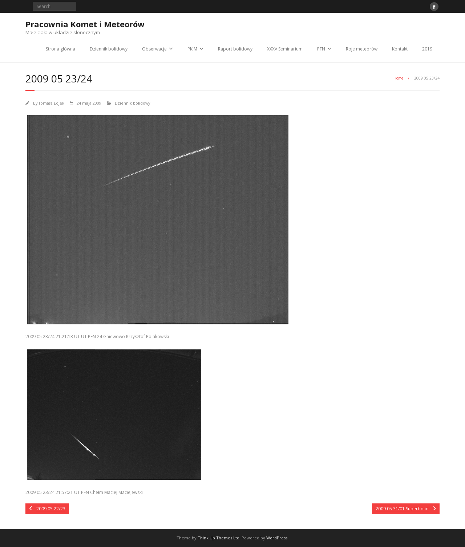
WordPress (276, 537)
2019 (427, 49)
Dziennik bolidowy (109, 49)
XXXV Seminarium (285, 49)
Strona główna (60, 49)
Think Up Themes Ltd (218, 537)
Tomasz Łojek (51, 103)
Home (398, 78)
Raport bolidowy (235, 49)
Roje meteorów (361, 49)
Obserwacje (154, 49)
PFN (321, 49)
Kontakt (400, 49)
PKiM (192, 49)
